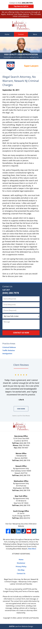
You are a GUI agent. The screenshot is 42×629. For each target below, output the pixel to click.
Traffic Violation (8, 350)
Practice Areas (8, 343)
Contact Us (7, 286)
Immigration (7, 353)
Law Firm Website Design (21, 626)
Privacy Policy (21, 566)
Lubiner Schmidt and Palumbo (28, 618)
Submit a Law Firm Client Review (21, 415)
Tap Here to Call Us (21, 6)
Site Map (21, 570)
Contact (21, 34)
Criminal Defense (9, 347)
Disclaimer (21, 563)
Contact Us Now (21, 332)
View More (21, 409)
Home (7, 34)
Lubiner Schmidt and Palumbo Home (21, 25)
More (35, 34)
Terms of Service (28, 591)
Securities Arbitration (29, 524)
